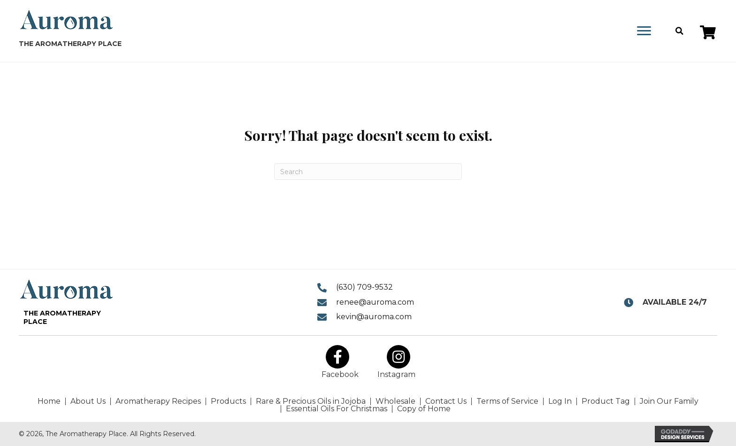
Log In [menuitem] (560, 401)
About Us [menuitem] (88, 401)
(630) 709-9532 (364, 287)
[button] (708, 32)
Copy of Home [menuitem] (424, 409)
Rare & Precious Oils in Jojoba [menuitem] (311, 401)
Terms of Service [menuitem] (507, 401)
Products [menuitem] (228, 401)
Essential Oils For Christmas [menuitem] (336, 409)
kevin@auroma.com (374, 316)
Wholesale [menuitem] (395, 401)
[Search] (368, 171)
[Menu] (644, 31)
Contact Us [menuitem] (446, 401)
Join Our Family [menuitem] (669, 401)
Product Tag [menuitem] (606, 401)
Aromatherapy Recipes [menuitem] (158, 401)
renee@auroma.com (375, 302)
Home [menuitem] (49, 401)
